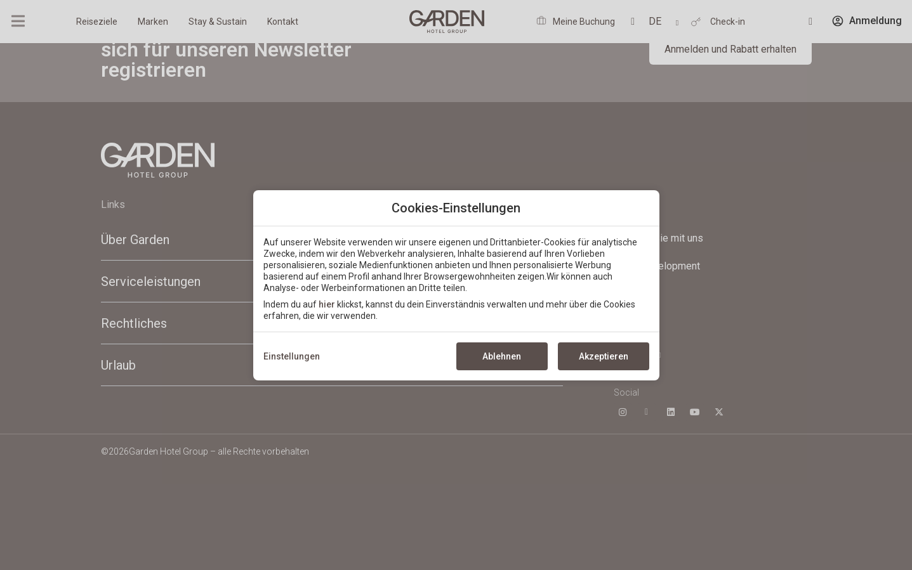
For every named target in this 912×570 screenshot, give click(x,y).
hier (327, 304)
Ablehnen (501, 356)
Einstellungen (291, 356)
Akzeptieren (603, 356)
